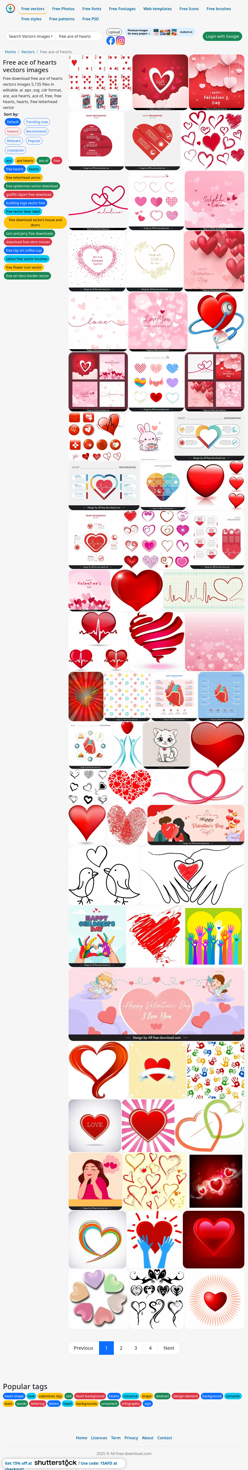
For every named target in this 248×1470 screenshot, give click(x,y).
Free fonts (91, 8)
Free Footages (122, 8)
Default (13, 122)
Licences (99, 1437)
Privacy (131, 1437)
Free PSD (90, 19)
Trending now (37, 122)
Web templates (157, 8)
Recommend (36, 131)
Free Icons (189, 8)
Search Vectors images (29, 36)
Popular (34, 140)
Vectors (28, 51)
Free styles (31, 19)
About (147, 1437)
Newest (13, 131)
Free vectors (32, 8)
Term (116, 1437)
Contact (164, 1437)
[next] (169, 1348)
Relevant (14, 140)
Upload (114, 32)
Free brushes (219, 8)
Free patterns (62, 19)
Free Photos (63, 8)
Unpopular (15, 150)
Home (10, 51)
